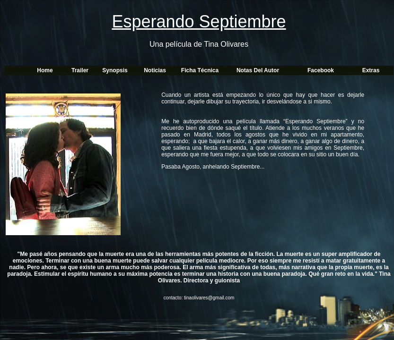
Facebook (320, 70)
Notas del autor (257, 70)
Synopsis (114, 70)
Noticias (155, 70)
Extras (371, 70)
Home (45, 70)
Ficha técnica (200, 70)
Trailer (79, 70)
